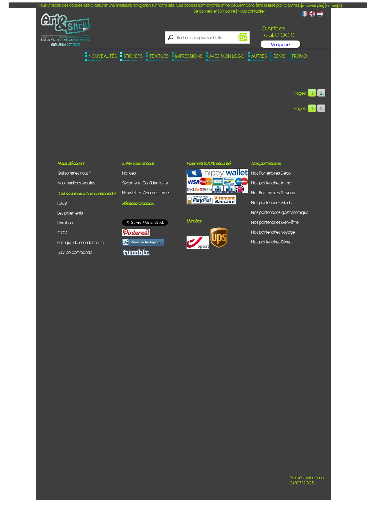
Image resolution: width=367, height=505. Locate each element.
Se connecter (205, 11)
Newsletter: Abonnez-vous (146, 192)
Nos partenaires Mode (271, 202)
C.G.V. (62, 232)
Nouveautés (103, 56)
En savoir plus (312, 5)
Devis (279, 56)
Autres (259, 56)
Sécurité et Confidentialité (145, 182)
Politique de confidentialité (80, 242)
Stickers (133, 56)
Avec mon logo (226, 56)
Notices (129, 173)
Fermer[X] (333, 5)
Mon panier (281, 44)
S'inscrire (227, 11)
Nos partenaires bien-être (275, 222)
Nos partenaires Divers (272, 241)
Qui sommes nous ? (74, 173)
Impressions (188, 56)
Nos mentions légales (76, 182)
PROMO (299, 56)
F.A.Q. (62, 203)
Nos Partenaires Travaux (273, 192)
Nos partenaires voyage (273, 232)
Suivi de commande (75, 252)
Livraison (65, 222)
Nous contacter (251, 11)
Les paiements (70, 212)
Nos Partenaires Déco (271, 173)
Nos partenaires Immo (271, 182)
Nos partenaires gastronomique (280, 212)
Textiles (158, 56)
